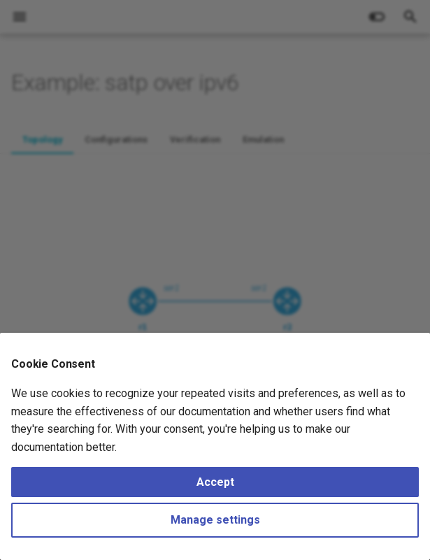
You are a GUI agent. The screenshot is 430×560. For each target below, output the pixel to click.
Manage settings (215, 519)
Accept (215, 482)
